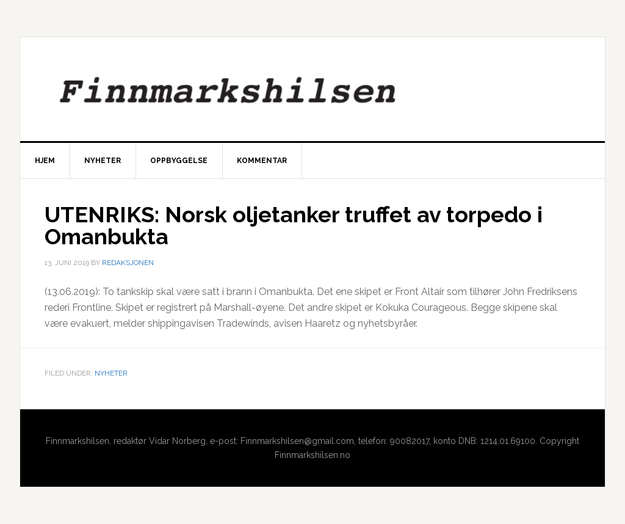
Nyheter (111, 373)
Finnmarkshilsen (312, 89)
